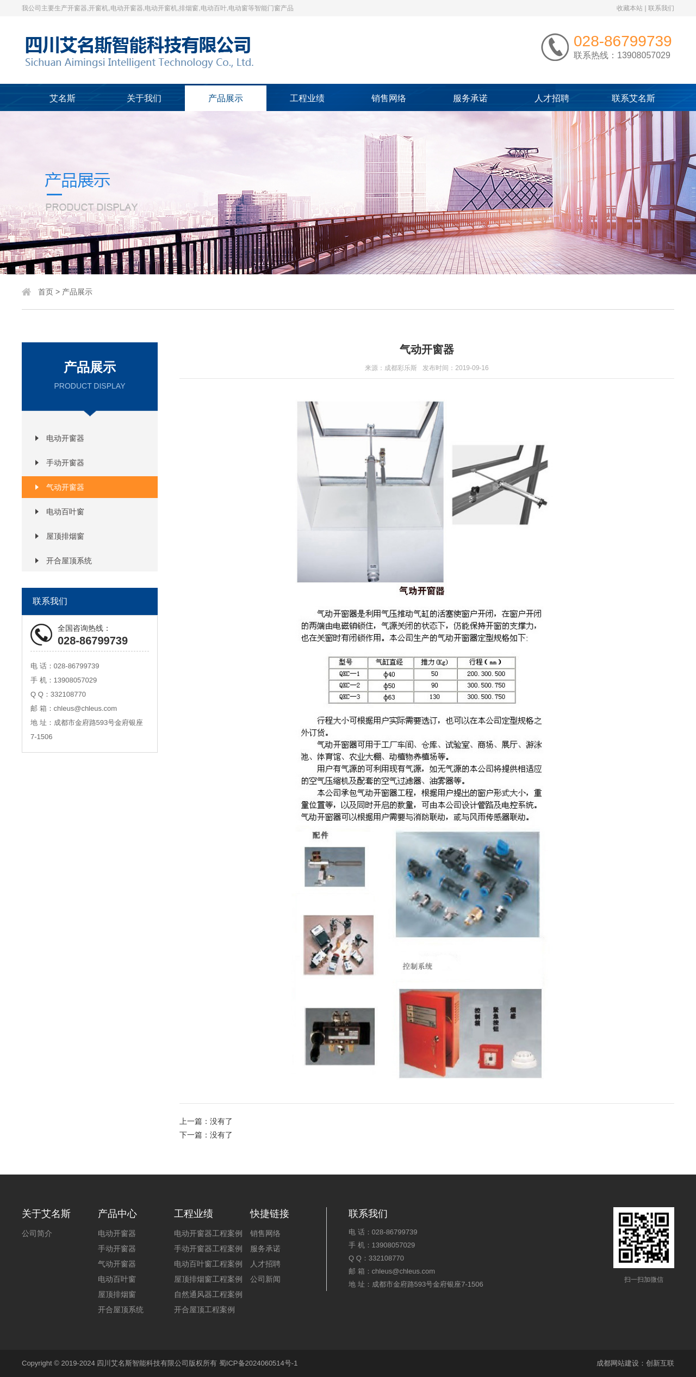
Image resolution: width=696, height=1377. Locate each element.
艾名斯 (62, 98)
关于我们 (144, 98)
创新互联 (660, 1363)
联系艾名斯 (633, 98)
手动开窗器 (65, 462)
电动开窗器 (65, 438)
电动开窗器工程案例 (208, 1233)
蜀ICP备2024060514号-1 (258, 1363)
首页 (45, 291)
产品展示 (225, 98)
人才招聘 (552, 98)
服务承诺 (470, 98)
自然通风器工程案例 (208, 1294)
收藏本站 (630, 8)
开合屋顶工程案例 (204, 1309)
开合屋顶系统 (69, 560)
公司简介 (37, 1233)
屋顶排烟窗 (65, 536)
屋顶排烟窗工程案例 (208, 1279)
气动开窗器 (65, 487)
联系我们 (661, 8)
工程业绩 (307, 98)
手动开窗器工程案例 (208, 1248)
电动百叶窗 (65, 511)
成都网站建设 (617, 1363)
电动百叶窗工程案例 (208, 1263)
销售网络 (388, 98)
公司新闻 (265, 1279)
